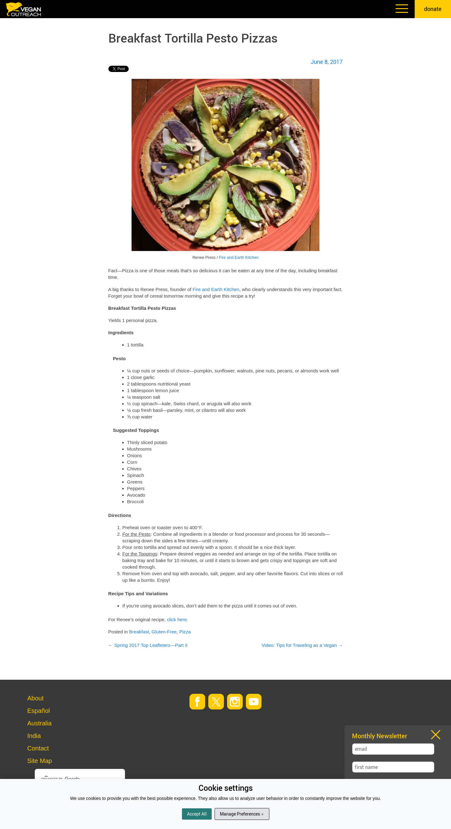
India (34, 735)
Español (38, 710)
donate (433, 9)
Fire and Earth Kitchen (239, 257)
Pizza (185, 631)
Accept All (197, 814)
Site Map (39, 760)
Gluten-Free (164, 631)
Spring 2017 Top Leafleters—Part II (148, 645)
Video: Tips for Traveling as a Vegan (302, 645)
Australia (39, 723)
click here (177, 619)
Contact (38, 748)
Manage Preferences (242, 814)
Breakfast (139, 631)
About (35, 698)
